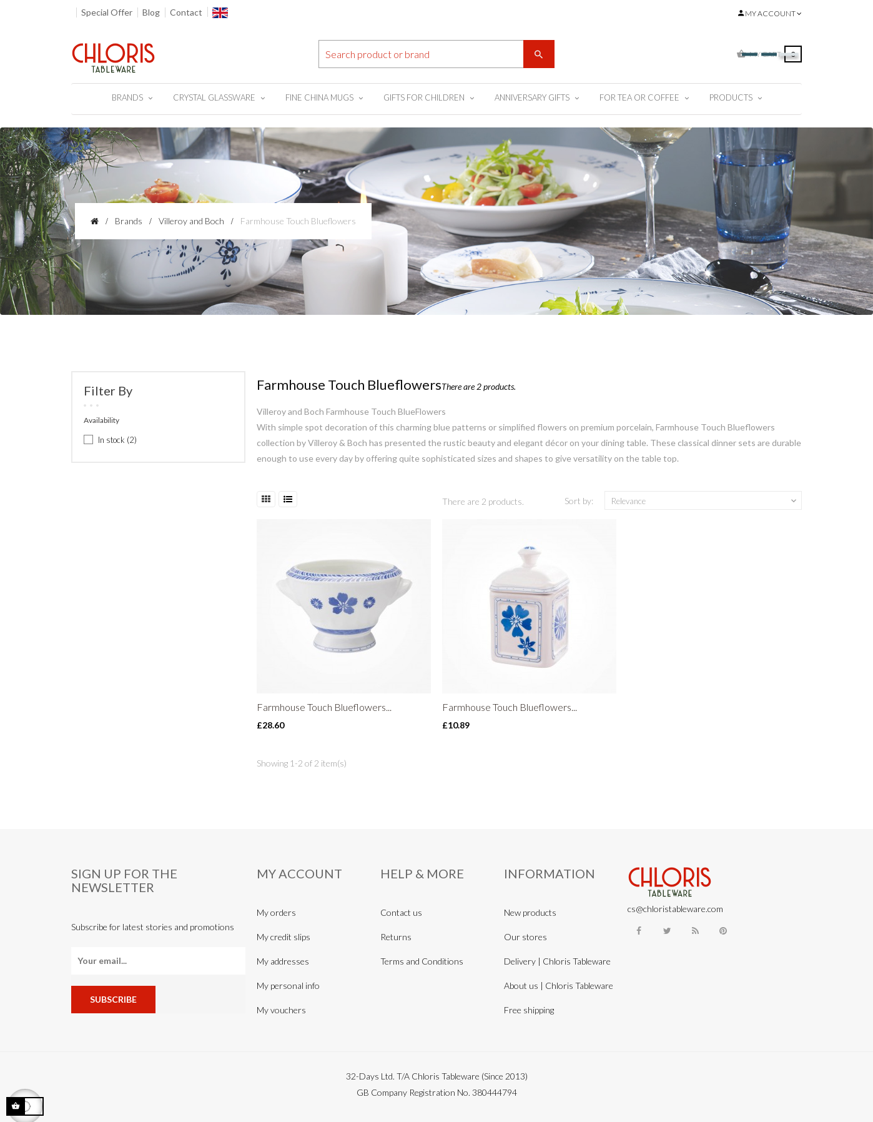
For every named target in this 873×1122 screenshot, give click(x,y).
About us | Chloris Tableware (558, 985)
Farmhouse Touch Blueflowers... (324, 707)
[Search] (436, 54)
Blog (151, 12)
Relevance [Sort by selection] (705, 501)
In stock (117, 440)
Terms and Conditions (421, 961)
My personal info (288, 985)
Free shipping (529, 1010)
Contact (186, 12)
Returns (396, 936)
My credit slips (283, 936)
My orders (276, 912)
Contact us (401, 912)
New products (530, 912)
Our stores (525, 936)
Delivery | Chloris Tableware (557, 961)
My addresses (283, 961)
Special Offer (106, 12)
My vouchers (281, 1010)
